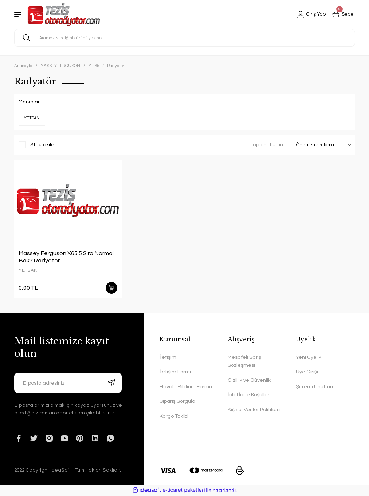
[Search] (184, 38)
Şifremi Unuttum (315, 387)
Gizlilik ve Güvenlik (249, 380)
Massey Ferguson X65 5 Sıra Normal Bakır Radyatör (66, 256)
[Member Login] (309, 14)
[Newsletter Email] (68, 383)
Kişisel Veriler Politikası (254, 410)
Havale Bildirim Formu (186, 387)
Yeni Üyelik (308, 357)
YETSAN (28, 270)
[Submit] (111, 383)
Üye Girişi (307, 372)
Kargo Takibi (174, 416)
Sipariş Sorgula (177, 402)
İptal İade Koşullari (249, 395)
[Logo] (63, 14)
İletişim (168, 357)
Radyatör (115, 66)
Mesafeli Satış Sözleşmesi (244, 361)
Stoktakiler (43, 144)
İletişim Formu (176, 372)
